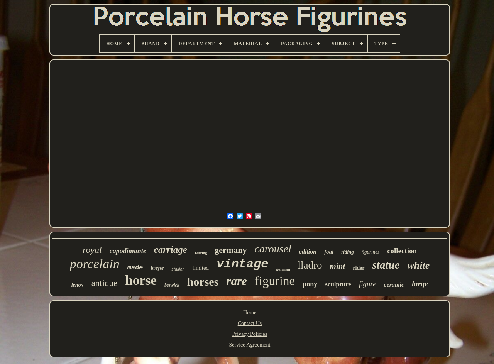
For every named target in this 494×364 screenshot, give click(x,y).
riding (347, 252)
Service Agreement (250, 345)
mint (337, 266)
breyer (157, 268)
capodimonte (128, 251)
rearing (201, 253)
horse (141, 280)
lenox (77, 285)
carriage (170, 249)
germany (231, 250)
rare (236, 281)
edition (307, 251)
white (418, 265)
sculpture (338, 284)
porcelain (95, 264)
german (283, 269)
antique (104, 283)
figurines (370, 252)
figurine (275, 281)
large (420, 283)
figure (367, 284)
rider (358, 268)
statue (386, 265)
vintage (242, 264)
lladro (310, 265)
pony (310, 284)
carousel (272, 249)
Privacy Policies (249, 334)
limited (201, 268)
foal (328, 252)
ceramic (394, 284)
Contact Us (250, 323)
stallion (177, 269)
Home (249, 312)
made (135, 267)
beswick (171, 285)
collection (402, 251)
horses (203, 281)
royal (92, 250)
